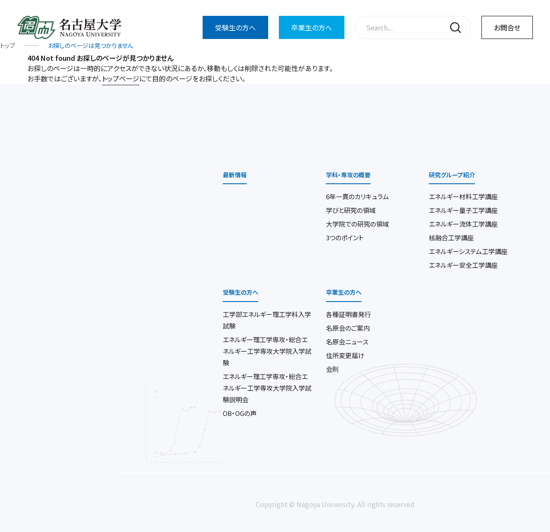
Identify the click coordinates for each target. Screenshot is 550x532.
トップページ (120, 79)
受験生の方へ (235, 27)
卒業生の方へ (311, 27)
